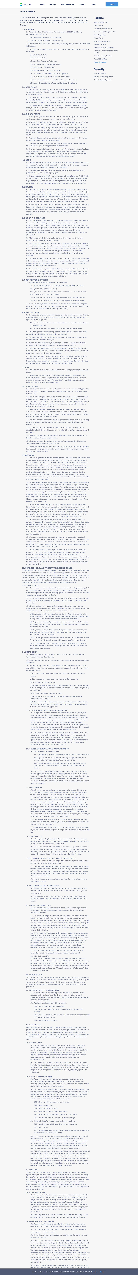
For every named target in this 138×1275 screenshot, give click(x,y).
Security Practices (100, 81)
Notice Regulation (100, 37)
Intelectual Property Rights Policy (105, 34)
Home (45, 4)
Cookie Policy (98, 26)
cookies (94, 1272)
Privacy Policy (99, 41)
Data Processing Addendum (103, 30)
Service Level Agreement (102, 45)
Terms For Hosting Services (103, 62)
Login (112, 4)
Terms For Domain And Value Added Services (104, 57)
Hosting (55, 4)
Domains (83, 4)
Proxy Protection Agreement (103, 88)
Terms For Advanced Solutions (104, 52)
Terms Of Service (100, 69)
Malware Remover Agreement (104, 85)
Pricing (93, 4)
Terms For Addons (100, 48)
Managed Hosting (69, 4)
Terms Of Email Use (101, 65)
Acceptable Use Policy (101, 23)
